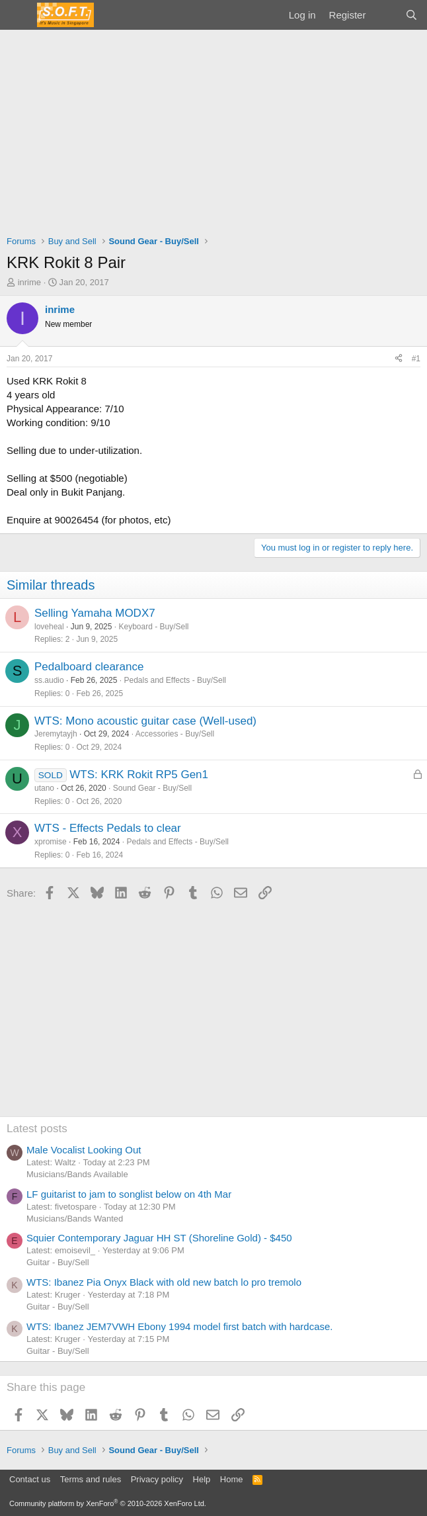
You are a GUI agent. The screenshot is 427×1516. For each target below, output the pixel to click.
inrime (29, 282)
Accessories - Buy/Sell (175, 733)
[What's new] (385, 15)
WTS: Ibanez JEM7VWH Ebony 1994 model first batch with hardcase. (179, 1326)
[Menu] (18, 15)
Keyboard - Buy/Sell (153, 626)
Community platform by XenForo (107, 1503)
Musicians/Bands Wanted (74, 1219)
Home (231, 1479)
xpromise (50, 841)
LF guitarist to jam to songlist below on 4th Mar (128, 1194)
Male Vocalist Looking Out (83, 1149)
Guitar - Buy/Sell (57, 1262)
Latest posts (37, 1128)
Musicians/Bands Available (77, 1174)
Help (202, 1479)
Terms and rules (90, 1479)
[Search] (411, 15)
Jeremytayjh (55, 733)
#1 (416, 358)
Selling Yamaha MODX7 (94, 613)
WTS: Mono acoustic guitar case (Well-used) (145, 721)
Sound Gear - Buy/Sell (152, 788)
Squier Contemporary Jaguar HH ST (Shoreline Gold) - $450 (159, 1237)
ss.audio (49, 680)
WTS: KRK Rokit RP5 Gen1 (138, 774)
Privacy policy (157, 1479)
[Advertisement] (213, 129)
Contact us (29, 1479)
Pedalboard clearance (88, 666)
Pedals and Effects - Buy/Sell (175, 680)
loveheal (49, 626)
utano (44, 788)
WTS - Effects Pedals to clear (107, 828)
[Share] (398, 359)
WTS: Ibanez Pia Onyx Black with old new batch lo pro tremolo (163, 1282)
